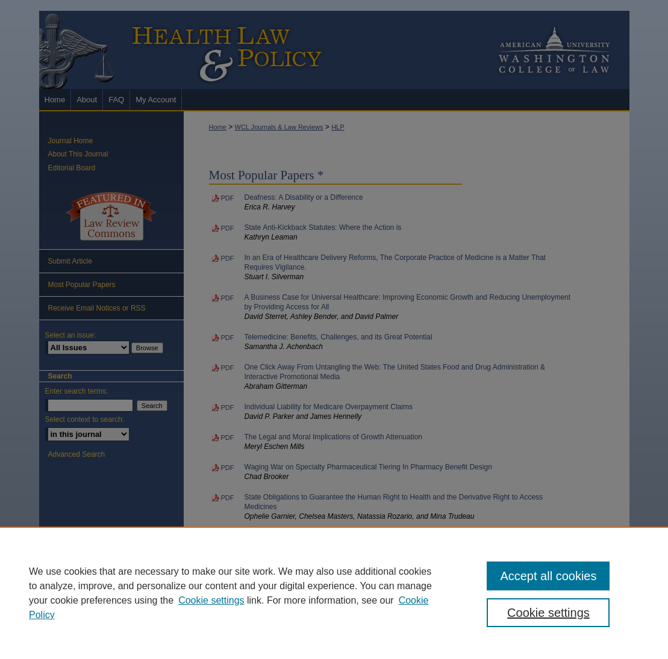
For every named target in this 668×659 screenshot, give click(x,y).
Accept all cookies (548, 576)
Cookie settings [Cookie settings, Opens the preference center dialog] (548, 612)
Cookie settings (211, 600)
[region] (334, 593)
